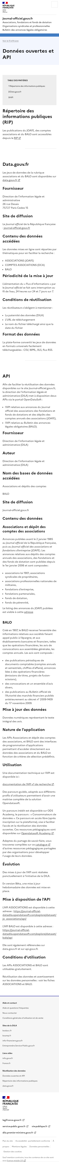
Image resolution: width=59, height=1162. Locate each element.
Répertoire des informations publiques (27, 86)
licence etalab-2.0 (15, 1160)
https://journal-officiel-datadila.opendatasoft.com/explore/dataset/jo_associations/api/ (29, 914)
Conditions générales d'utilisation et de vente (23, 1017)
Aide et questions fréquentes (16, 1007)
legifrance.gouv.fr (12, 1119)
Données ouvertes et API (14, 1075)
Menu (54, 4)
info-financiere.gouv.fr (13, 1040)
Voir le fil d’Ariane (11, 40)
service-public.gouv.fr (14, 1126)
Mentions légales (19, 1146)
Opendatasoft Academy (36, 833)
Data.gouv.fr (15, 91)
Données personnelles (39, 1146)
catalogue (41, 844)
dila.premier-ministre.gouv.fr (18, 1132)
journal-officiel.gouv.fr (17, 227)
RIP (16, 138)
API (11, 97)
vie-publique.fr (39, 1126)
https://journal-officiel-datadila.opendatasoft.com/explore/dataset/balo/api (29, 933)
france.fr (7, 1063)
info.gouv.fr (8, 1058)
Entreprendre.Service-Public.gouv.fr (19, 1045)
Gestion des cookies (12, 1151)
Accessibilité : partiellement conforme (32, 1140)
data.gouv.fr (10, 180)
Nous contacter (10, 1012)
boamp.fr (7, 1035)
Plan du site (8, 1140)
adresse (28, 612)
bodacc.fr (7, 1030)
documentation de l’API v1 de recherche (27, 784)
